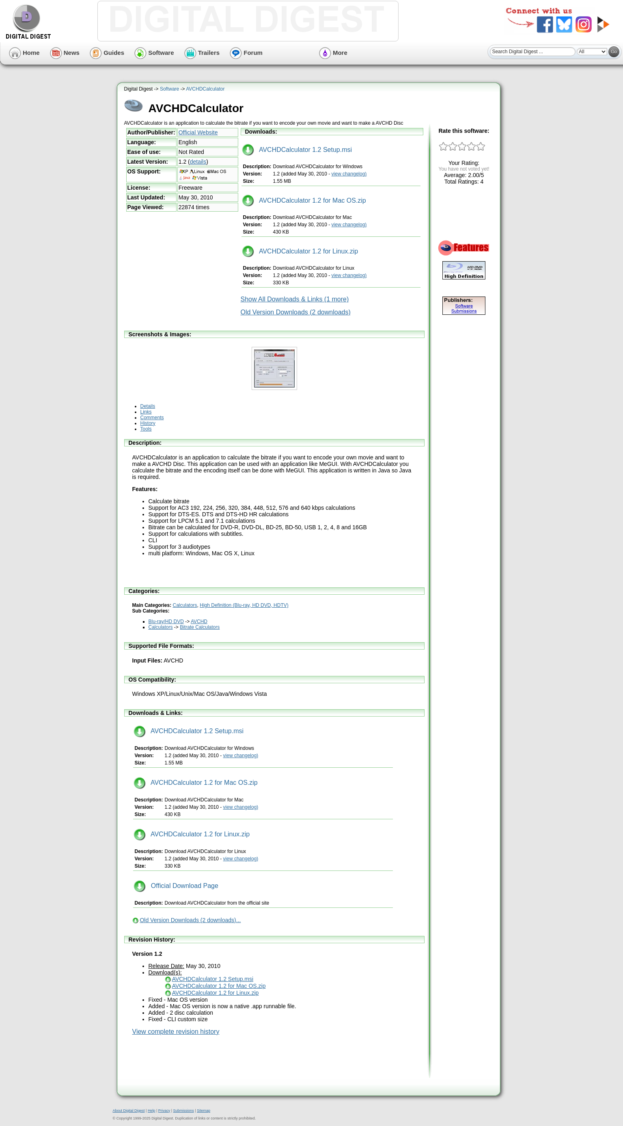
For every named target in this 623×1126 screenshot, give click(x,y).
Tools (146, 429)
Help (151, 1111)
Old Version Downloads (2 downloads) (296, 312)
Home (24, 52)
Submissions (183, 1111)
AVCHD (199, 621)
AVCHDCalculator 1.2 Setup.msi (297, 149)
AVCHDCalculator (205, 89)
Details (147, 406)
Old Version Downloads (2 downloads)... (190, 920)
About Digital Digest (129, 1111)
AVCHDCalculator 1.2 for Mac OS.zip (304, 200)
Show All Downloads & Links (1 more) (295, 299)
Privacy (164, 1111)
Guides (107, 52)
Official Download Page (176, 885)
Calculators (185, 605)
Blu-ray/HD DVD (166, 621)
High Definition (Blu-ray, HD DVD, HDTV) (244, 605)
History (147, 423)
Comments (152, 417)
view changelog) (349, 174)
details (198, 161)
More (333, 52)
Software (154, 52)
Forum (246, 52)
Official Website (198, 132)
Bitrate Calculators (200, 627)
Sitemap (203, 1111)
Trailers (202, 52)
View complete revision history (176, 1031)
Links (146, 412)
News (65, 52)
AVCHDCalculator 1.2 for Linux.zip (300, 251)
